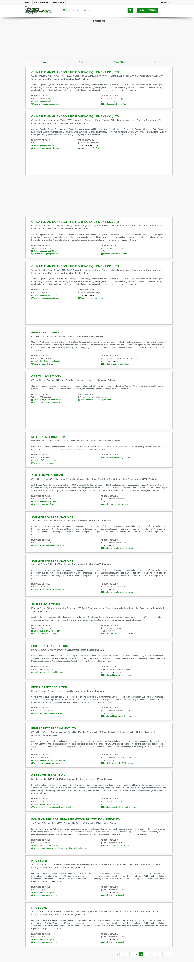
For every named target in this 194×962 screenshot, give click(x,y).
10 (165, 954)
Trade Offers (119, 62)
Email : (44, 102)
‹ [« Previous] (117, 954)
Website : (45, 104)
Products (82, 62)
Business (44, 62)
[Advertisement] (97, 42)
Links (155, 62)
